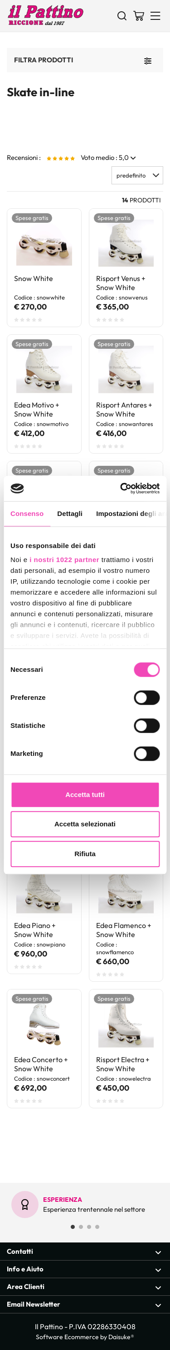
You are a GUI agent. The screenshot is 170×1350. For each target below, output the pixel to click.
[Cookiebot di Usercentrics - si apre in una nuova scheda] (121, 488)
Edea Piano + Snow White (35, 929)
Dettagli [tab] (70, 513)
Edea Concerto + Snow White (41, 1064)
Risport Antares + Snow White (124, 409)
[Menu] (155, 15)
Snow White (33, 278)
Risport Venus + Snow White (121, 282)
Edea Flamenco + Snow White (123, 929)
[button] (137, 175)
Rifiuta (85, 854)
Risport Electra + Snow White (123, 1064)
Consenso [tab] (27, 513)
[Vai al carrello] (138, 15)
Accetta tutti (85, 794)
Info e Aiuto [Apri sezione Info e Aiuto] (84, 1269)
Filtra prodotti (43, 60)
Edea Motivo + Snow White (36, 409)
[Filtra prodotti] (148, 60)
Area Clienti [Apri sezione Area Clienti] (84, 1287)
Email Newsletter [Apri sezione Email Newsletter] (84, 1304)
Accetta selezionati (85, 824)
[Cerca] (122, 15)
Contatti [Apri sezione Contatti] (84, 1251)
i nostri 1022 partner (64, 559)
